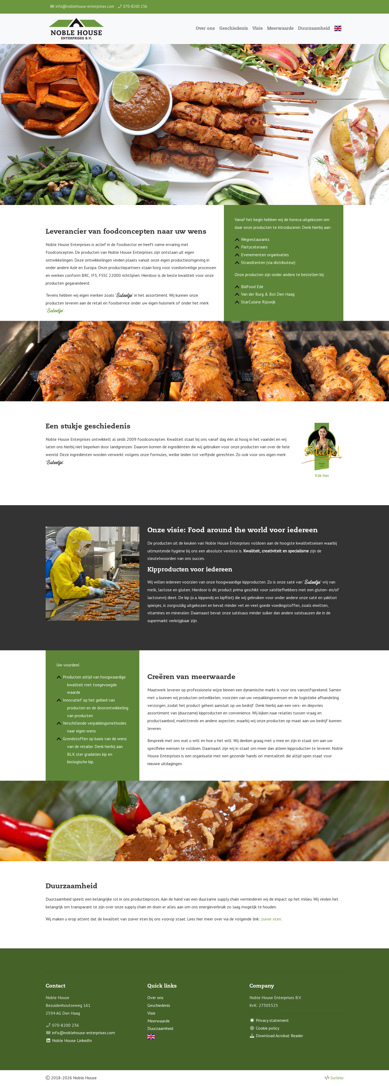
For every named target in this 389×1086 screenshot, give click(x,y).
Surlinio (337, 1077)
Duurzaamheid (314, 29)
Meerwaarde (281, 29)
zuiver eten (271, 919)
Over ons (206, 29)
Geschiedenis (234, 29)
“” (55, 310)
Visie (258, 29)
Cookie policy (267, 1028)
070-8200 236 (135, 6)
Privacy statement (272, 1020)
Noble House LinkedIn (72, 1040)
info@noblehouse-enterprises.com (85, 6)
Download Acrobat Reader (279, 1035)
